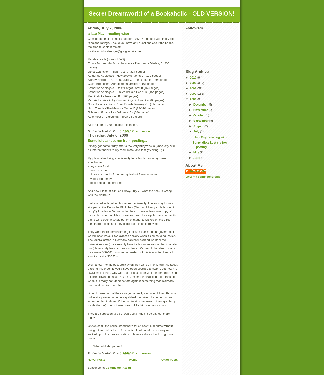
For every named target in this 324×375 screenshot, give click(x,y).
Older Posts (169, 359)
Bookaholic (198, 171)
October (199, 115)
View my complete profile (202, 176)
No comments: (142, 131)
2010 (193, 77)
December (201, 104)
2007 (193, 93)
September (201, 120)
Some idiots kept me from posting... (117, 141)
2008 (193, 88)
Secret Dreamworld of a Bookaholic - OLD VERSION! (162, 13)
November (201, 110)
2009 (193, 83)
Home (133, 359)
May (197, 152)
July (197, 131)
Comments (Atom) (118, 367)
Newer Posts (96, 359)
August (199, 126)
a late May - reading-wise (108, 34)
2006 (193, 99)
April (197, 157)
